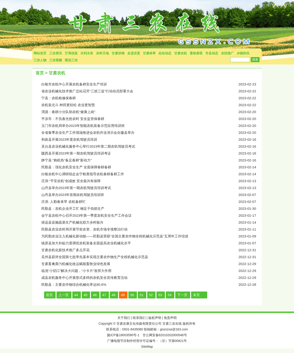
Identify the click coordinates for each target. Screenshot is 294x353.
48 (114, 295)
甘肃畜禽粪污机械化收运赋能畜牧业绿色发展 (151, 263)
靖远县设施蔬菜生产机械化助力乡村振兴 (151, 222)
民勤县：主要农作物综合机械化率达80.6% (151, 284)
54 (170, 295)
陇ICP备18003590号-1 (123, 335)
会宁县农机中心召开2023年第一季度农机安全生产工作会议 (151, 215)
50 (132, 295)
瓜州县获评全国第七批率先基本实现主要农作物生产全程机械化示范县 (151, 257)
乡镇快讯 (243, 53)
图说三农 (71, 60)
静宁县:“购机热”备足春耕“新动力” (151, 160)
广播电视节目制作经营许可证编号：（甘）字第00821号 (147, 341)
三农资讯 (55, 53)
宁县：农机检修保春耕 (151, 98)
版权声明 (154, 318)
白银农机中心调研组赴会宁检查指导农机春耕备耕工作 (151, 174)
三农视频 (55, 60)
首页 (40, 73)
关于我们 (123, 318)
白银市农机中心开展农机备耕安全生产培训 (151, 84)
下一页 (182, 295)
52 (151, 295)
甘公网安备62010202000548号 (165, 335)
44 (76, 295)
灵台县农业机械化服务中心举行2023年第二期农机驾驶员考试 (151, 146)
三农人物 (40, 60)
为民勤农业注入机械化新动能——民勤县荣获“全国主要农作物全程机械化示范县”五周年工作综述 (151, 236)
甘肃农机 (180, 53)
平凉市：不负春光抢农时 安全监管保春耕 (151, 118)
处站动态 (164, 53)
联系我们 (139, 318)
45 (86, 295)
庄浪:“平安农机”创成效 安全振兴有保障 (151, 181)
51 (142, 295)
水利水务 (86, 53)
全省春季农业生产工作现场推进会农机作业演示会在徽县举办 (151, 132)
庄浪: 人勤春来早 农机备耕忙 (151, 201)
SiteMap (147, 346)
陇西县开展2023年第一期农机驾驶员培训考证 (151, 153)
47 (104, 295)
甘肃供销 (118, 53)
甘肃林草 (149, 53)
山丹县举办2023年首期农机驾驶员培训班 (151, 194)
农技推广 (227, 53)
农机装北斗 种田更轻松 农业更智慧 (151, 105)
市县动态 (211, 53)
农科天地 (102, 53)
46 (95, 295)
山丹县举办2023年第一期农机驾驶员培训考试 (151, 187)
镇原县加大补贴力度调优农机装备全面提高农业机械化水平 (151, 243)
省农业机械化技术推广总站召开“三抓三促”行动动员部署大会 (151, 91)
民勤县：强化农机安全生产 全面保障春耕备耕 (151, 167)
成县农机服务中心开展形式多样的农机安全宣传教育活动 (151, 277)
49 (123, 295)
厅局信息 (71, 53)
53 (160, 295)
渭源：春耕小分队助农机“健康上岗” (151, 111)
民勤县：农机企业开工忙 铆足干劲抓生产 (151, 208)
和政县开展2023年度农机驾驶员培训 (151, 139)
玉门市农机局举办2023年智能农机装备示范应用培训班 (151, 125)
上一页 (63, 295)
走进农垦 (133, 53)
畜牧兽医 (196, 53)
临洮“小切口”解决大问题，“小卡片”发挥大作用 (151, 270)
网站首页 (40, 53)
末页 (196, 295)
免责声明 (170, 318)
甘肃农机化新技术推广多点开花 (151, 250)
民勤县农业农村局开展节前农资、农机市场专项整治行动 (151, 229)
